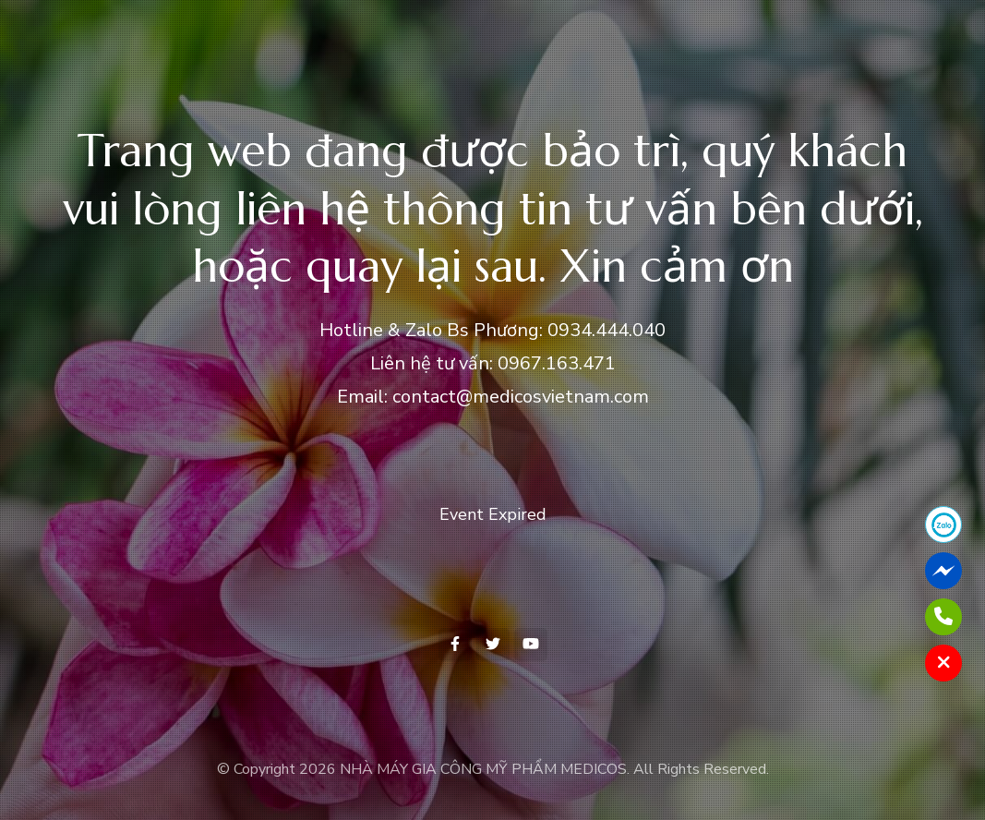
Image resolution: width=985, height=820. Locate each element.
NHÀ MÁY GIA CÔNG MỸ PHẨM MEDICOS (483, 769)
